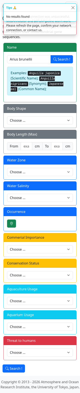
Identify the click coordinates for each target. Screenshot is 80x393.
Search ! (61, 59)
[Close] (73, 7)
